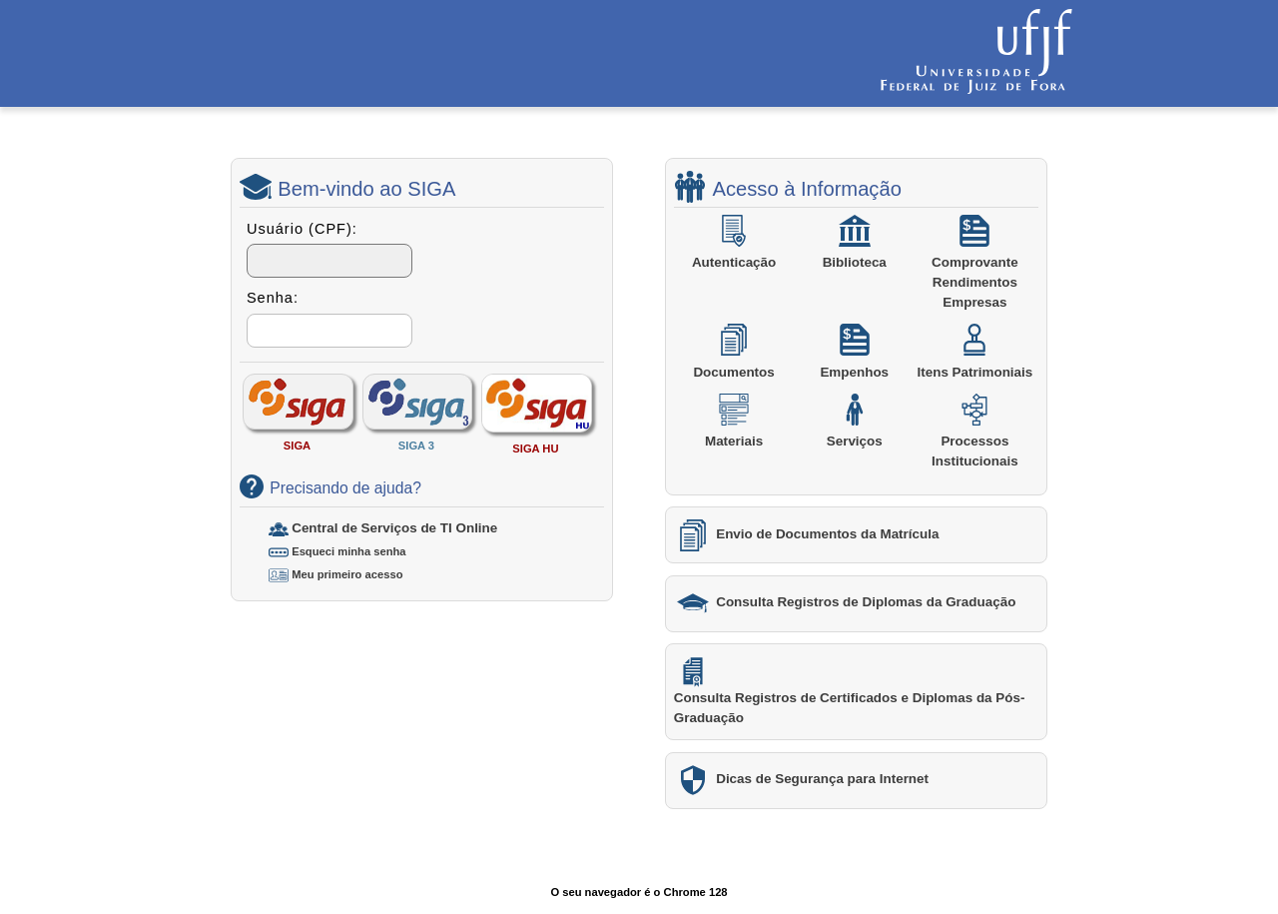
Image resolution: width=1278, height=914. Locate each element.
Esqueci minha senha (348, 551)
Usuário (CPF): (302, 229)
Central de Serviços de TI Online (394, 527)
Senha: (273, 298)
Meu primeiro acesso (347, 574)
